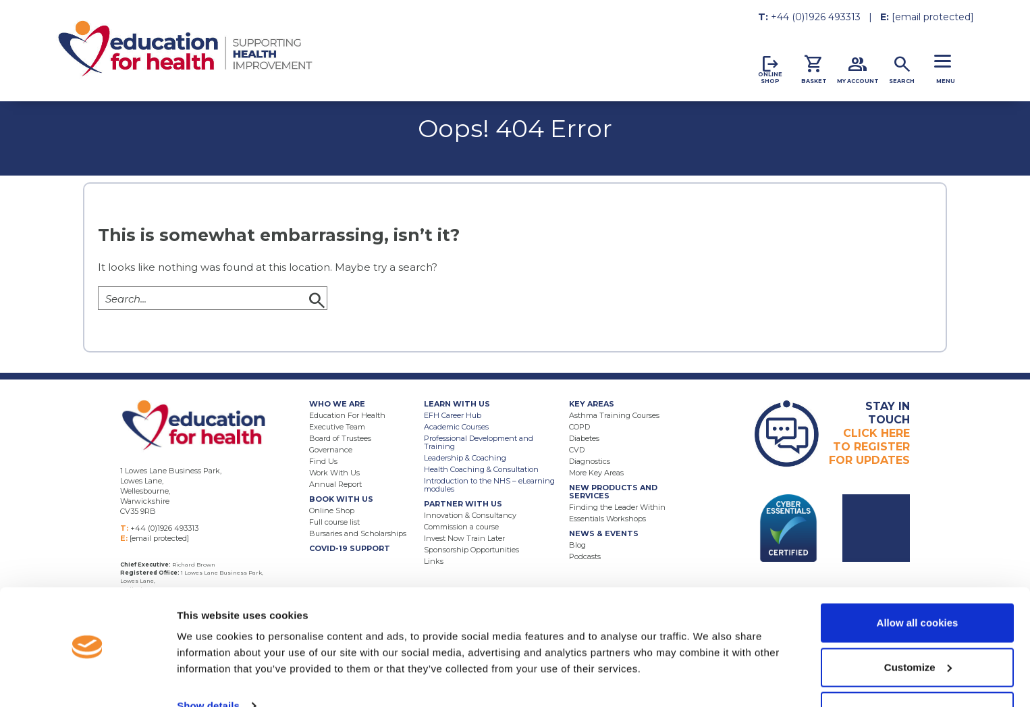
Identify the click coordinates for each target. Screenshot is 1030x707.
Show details (208, 665)
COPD (579, 426)
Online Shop (331, 510)
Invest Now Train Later (464, 538)
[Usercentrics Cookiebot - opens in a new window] (87, 681)
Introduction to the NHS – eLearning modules (489, 485)
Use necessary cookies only (917, 671)
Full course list (334, 522)
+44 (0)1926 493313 (816, 17)
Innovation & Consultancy (470, 515)
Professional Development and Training (478, 442)
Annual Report (335, 484)
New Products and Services (613, 491)
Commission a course (461, 526)
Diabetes (584, 438)
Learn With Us (457, 404)
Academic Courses (456, 426)
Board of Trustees (340, 438)
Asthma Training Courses (614, 415)
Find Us (323, 461)
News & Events (604, 533)
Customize (918, 627)
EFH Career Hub (452, 415)
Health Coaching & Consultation (481, 469)
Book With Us (341, 499)
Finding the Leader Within (617, 507)
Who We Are (337, 404)
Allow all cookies (917, 582)
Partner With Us (463, 503)
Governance (330, 449)
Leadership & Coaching (465, 458)
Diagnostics (589, 461)
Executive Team (337, 426)
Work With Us (334, 472)
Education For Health (347, 415)
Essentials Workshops (607, 518)
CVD (577, 449)
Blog (577, 545)
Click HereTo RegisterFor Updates (869, 433)
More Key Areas (596, 472)
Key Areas (591, 404)
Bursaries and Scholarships (357, 533)
